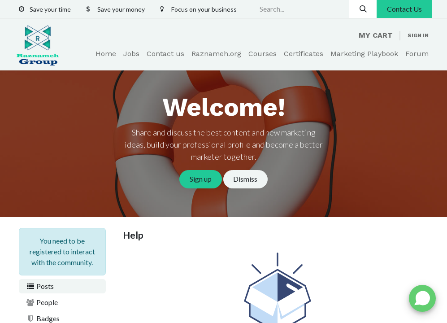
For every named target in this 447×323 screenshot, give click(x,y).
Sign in (418, 35)
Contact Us (404, 8)
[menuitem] (106, 54)
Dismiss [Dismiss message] (245, 179)
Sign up (201, 179)
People (42, 302)
